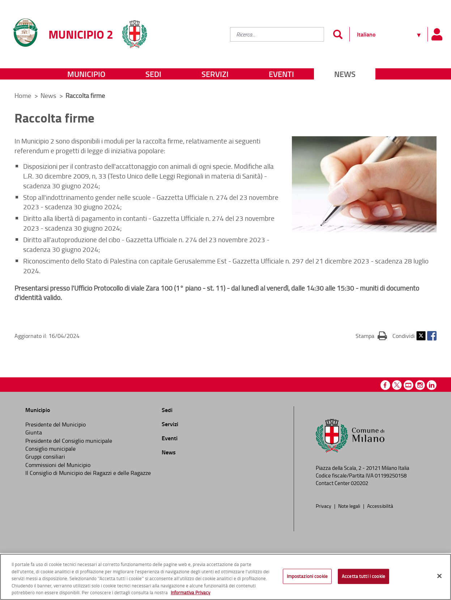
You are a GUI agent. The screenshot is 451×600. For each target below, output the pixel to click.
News (345, 74)
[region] (225, 577)
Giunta (33, 432)
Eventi (281, 74)
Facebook (432, 335)
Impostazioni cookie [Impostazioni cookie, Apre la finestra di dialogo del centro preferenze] (307, 576)
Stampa (371, 335)
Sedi (153, 74)
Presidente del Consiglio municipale (68, 441)
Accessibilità (380, 505)
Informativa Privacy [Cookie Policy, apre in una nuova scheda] (190, 592)
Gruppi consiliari (45, 456)
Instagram (420, 385)
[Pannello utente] (436, 34)
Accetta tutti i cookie (363, 576)
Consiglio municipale (50, 449)
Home (22, 95)
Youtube (408, 385)
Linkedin (432, 385)
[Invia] (337, 34)
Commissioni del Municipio (57, 465)
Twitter (421, 335)
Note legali (349, 505)
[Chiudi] (439, 576)
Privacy (324, 505)
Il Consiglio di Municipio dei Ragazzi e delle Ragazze (88, 473)
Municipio (86, 74)
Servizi (215, 74)
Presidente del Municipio (55, 424)
